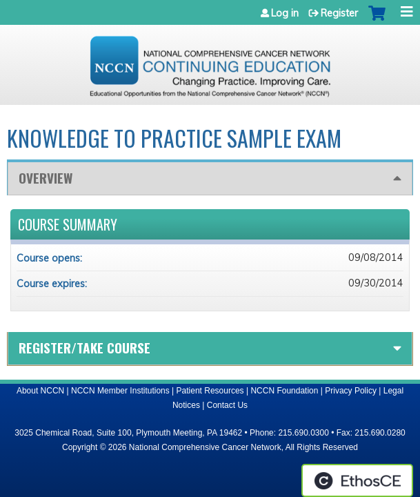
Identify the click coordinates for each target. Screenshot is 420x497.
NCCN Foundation (284, 391)
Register (339, 13)
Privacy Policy (351, 391)
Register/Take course (84, 348)
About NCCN (40, 391)
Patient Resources (210, 391)
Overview (45, 178)
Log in (285, 13)
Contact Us (227, 405)
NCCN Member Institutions (120, 391)
